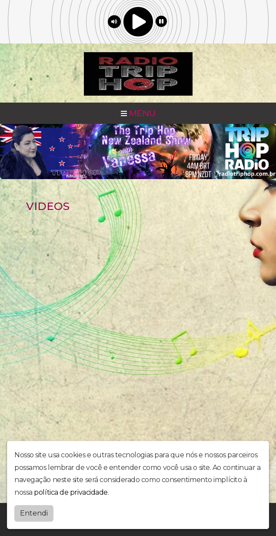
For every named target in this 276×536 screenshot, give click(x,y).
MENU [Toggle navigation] (138, 113)
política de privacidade (71, 492)
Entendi (34, 513)
